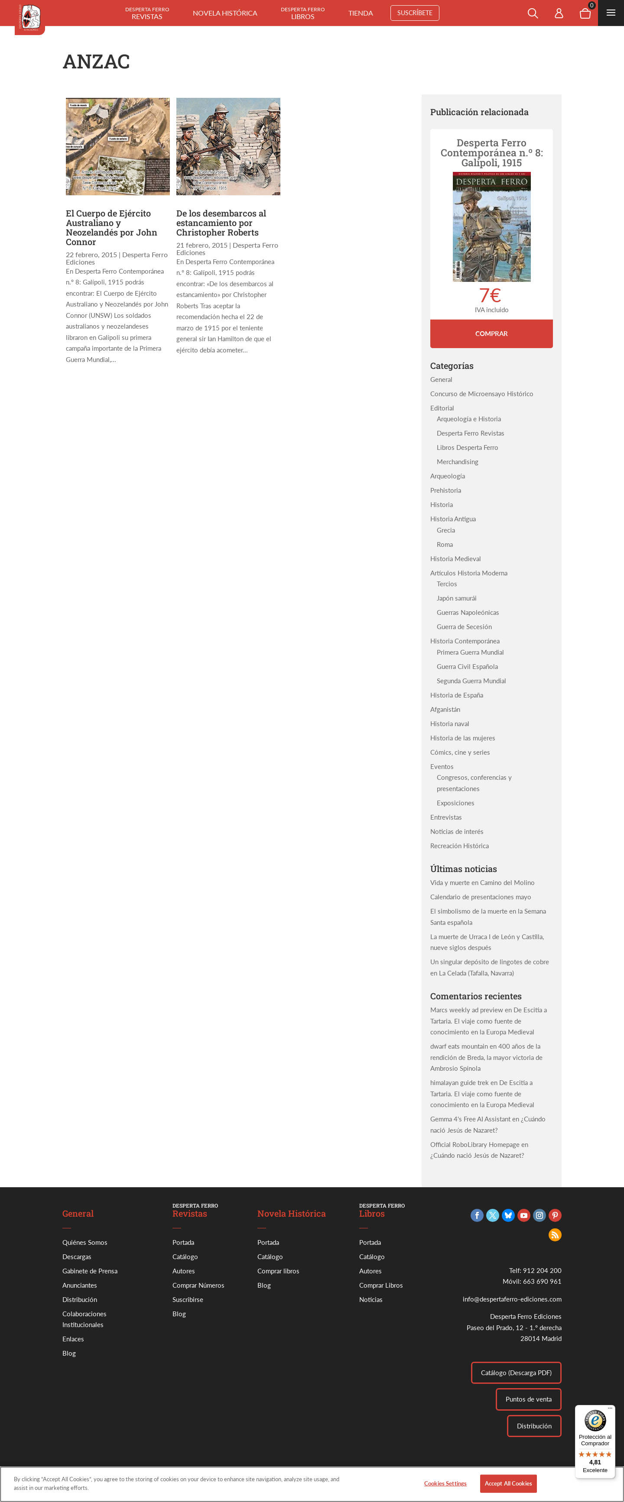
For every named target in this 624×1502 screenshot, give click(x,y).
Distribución (79, 1299)
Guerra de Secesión (464, 626)
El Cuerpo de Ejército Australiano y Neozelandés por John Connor (111, 227)
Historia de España (456, 695)
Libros (303, 13)
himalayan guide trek (459, 1082)
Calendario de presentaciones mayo (480, 897)
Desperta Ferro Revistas (470, 433)
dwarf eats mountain (459, 1046)
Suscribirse (187, 1299)
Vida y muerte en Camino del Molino (482, 882)
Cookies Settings (445, 1487)
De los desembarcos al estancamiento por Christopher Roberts (221, 222)
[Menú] (610, 1410)
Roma (445, 544)
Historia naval (449, 723)
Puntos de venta (529, 1399)
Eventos (442, 766)
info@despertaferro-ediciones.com (512, 1299)
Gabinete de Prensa (89, 1271)
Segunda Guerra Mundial (471, 681)
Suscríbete (414, 12)
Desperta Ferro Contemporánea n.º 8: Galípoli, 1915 (492, 152)
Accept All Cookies (508, 1487)
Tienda (360, 13)
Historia (441, 504)
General (441, 379)
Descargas (76, 1256)
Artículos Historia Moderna (468, 573)
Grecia (446, 530)
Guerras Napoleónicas (468, 612)
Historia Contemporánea (465, 641)
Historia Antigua (453, 519)
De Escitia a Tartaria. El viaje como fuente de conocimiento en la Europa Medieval (488, 1021)
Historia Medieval (455, 558)
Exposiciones (455, 803)
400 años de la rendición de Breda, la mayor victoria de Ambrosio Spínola (486, 1057)
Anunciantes (79, 1285)
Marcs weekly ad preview (466, 1010)
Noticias (371, 1299)
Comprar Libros (381, 1285)
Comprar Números (198, 1285)
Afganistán (445, 709)
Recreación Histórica (459, 846)
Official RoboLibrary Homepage (475, 1144)
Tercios (447, 584)
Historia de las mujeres (462, 738)
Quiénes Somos (84, 1242)
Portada (183, 1242)
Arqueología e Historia (469, 419)
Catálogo (185, 1256)
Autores (183, 1271)
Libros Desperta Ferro (467, 447)
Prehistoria (445, 490)
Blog (69, 1353)
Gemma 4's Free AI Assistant (470, 1119)
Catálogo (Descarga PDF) (516, 1372)
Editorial (442, 408)
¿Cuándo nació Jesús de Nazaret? (477, 1155)
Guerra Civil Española (467, 666)
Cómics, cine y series (460, 752)
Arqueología (447, 476)
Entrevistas (446, 817)
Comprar (491, 333)
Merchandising (457, 461)
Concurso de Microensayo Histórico (481, 393)
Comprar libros (278, 1271)
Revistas (147, 13)
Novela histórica (225, 13)
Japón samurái (457, 598)
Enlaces (73, 1339)
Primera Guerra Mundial (470, 652)
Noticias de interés (457, 831)
